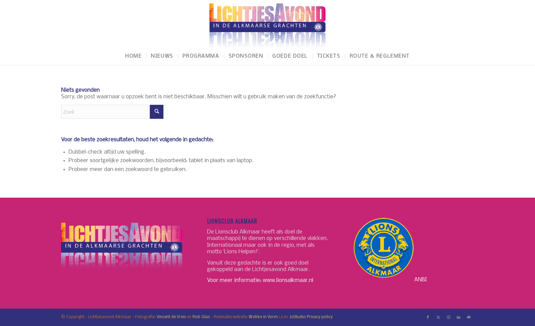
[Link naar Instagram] (448, 317)
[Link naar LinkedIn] (458, 317)
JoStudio (298, 317)
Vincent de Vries (171, 317)
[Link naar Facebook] (428, 317)
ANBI (420, 279)
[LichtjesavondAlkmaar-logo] (267, 24)
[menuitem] (133, 56)
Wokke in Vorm (263, 317)
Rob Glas (201, 317)
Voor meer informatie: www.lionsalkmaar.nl (260, 280)
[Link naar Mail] (469, 317)
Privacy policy (320, 317)
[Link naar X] (438, 317)
